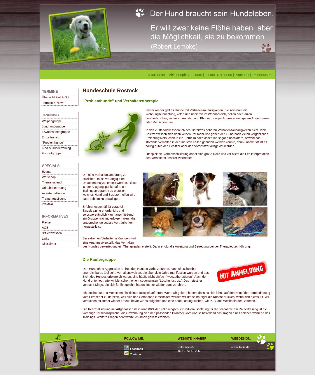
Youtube (135, 354)
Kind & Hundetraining (56, 148)
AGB (45, 227)
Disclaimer (49, 244)
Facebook (136, 349)
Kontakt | (244, 75)
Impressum (262, 75)
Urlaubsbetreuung (54, 188)
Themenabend (52, 182)
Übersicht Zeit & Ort (55, 97)
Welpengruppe (52, 121)
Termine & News (53, 103)
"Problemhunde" (53, 142)
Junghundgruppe (53, 126)
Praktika (47, 204)
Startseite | (158, 75)
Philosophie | (181, 75)
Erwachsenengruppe (56, 132)
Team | (199, 75)
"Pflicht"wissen (52, 233)
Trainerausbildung (54, 198)
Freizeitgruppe (52, 153)
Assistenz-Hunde (53, 193)
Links (45, 238)
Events (46, 171)
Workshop (49, 177)
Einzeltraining (51, 137)
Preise (46, 222)
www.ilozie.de (240, 347)
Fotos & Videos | (220, 75)
